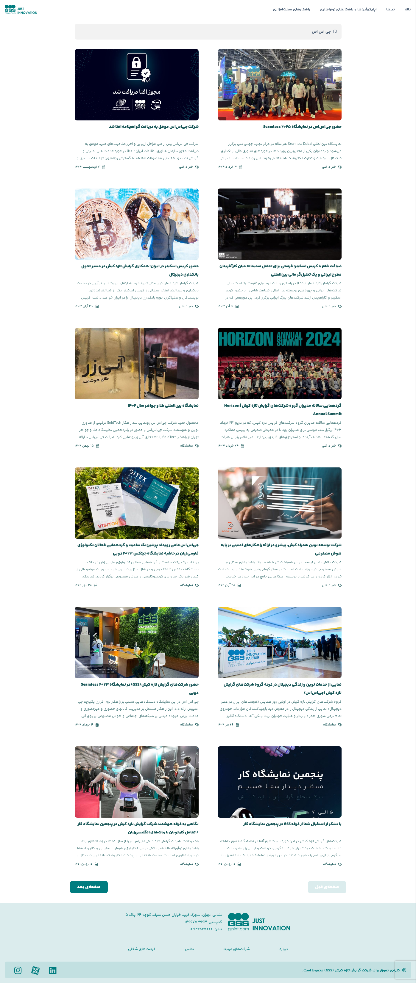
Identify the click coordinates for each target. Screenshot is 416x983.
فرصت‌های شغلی (141, 949)
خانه (408, 9)
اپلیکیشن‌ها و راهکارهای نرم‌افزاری (348, 9)
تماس (189, 949)
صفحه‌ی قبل (327, 887)
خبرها (390, 9)
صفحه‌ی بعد (89, 887)
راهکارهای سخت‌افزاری (291, 9)
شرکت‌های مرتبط (236, 949)
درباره (283, 949)
